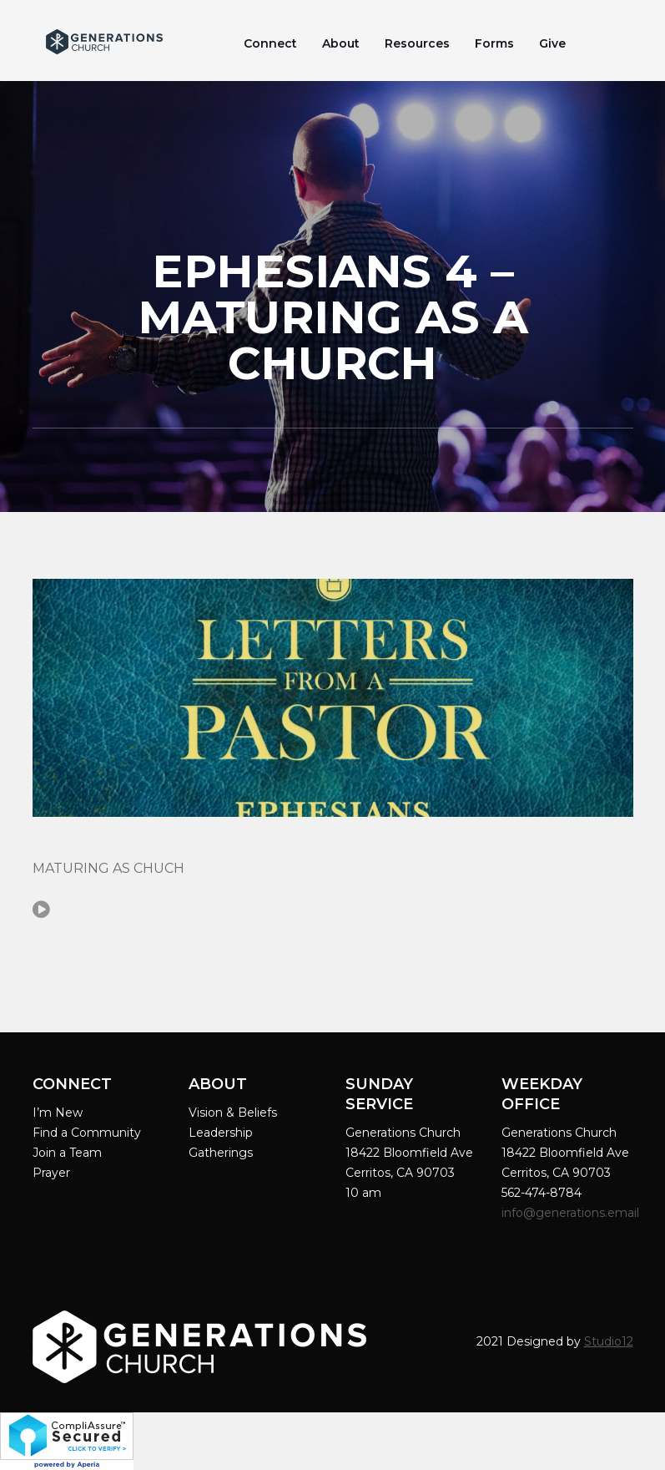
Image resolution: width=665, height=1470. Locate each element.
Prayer (51, 1172)
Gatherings (221, 1152)
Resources (417, 43)
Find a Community (87, 1132)
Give (552, 43)
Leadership (221, 1132)
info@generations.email (571, 1212)
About (341, 43)
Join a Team (67, 1152)
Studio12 (608, 1341)
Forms (494, 43)
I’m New (58, 1112)
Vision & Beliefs (233, 1112)
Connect (270, 43)
